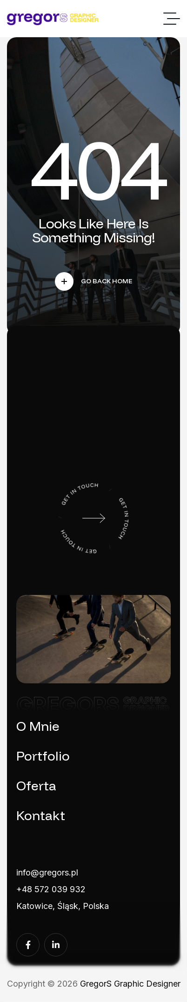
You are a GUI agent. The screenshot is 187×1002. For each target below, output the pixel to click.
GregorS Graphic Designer (130, 984)
